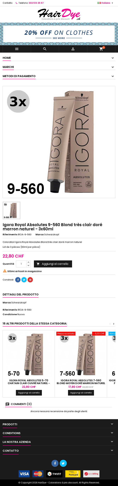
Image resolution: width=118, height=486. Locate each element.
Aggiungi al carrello (52, 264)
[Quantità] (21, 263)
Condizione (10, 314)
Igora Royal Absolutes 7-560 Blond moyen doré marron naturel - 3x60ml (81, 383)
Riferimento (10, 234)
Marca (40, 234)
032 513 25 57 (36, 2)
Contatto (7, 2)
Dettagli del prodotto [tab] (21, 294)
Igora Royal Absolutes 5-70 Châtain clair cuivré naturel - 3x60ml (29, 383)
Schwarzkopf (18, 302)
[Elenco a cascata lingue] (106, 3)
